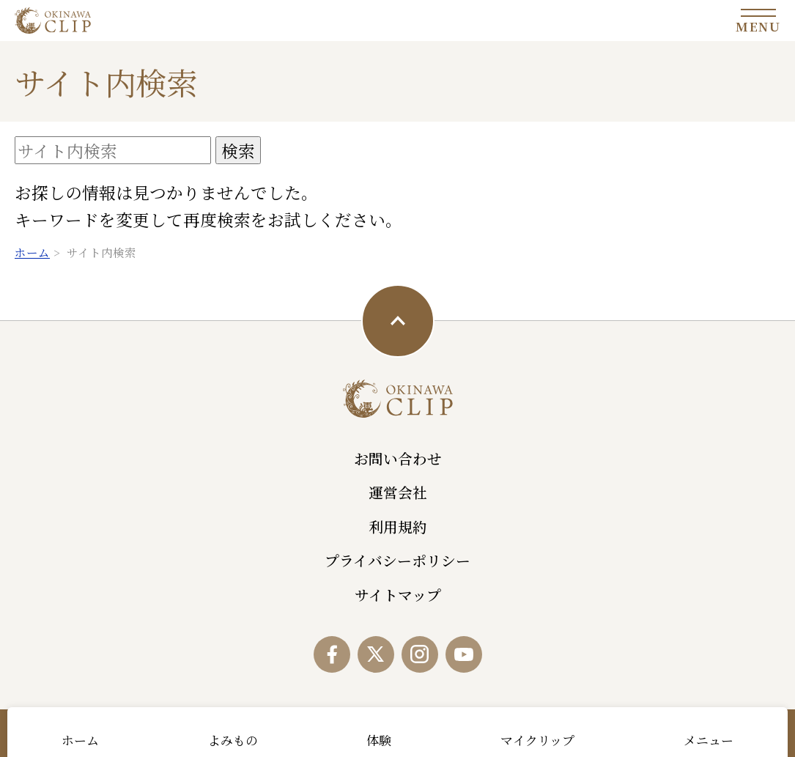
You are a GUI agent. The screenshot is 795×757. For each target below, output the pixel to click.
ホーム (80, 740)
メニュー (708, 740)
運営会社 (398, 492)
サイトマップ (398, 594)
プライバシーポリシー (397, 560)
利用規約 (398, 526)
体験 (378, 740)
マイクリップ (537, 740)
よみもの (233, 740)
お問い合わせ (398, 458)
